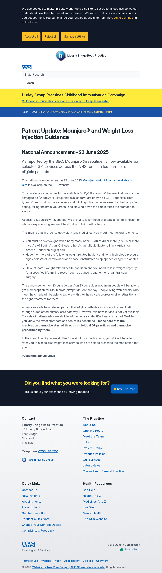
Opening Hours (93, 430)
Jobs (86, 442)
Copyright (102, 560)
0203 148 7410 (48, 451)
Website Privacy (51, 560)
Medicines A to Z (94, 501)
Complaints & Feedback (38, 530)
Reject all (51, 36)
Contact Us (29, 490)
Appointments (31, 501)
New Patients (31, 495)
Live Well (89, 507)
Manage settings (74, 36)
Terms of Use (30, 560)
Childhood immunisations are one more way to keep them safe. (65, 101)
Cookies (88, 560)
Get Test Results (33, 513)
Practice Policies (94, 454)
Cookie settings (122, 17)
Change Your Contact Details (41, 524)
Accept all (31, 36)
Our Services (92, 459)
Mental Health (92, 513)
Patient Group (92, 448)
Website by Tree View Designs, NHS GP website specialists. (68, 567)
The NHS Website (95, 519)
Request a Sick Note (36, 519)
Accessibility (72, 560)
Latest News (91, 465)
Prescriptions (31, 507)
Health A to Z (92, 495)
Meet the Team (93, 436)
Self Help (89, 490)
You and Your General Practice (103, 471)
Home (25, 112)
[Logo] (81, 55)
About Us (89, 425)
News (34, 112)
